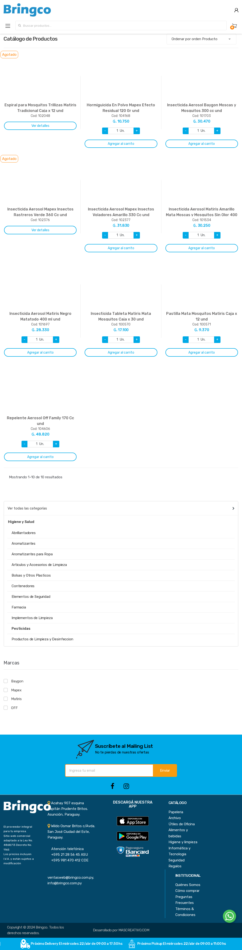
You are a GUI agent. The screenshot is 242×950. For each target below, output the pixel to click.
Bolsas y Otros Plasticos (31, 575)
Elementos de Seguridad (31, 597)
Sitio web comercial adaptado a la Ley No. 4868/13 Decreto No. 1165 (18, 842)
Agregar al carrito (121, 144)
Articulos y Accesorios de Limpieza (39, 565)
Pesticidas (21, 628)
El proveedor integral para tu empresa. (18, 829)
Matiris (16, 699)
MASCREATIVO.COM (133, 930)
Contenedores (23, 586)
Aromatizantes (23, 543)
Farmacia (19, 607)
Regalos (175, 866)
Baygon (17, 681)
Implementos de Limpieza (32, 618)
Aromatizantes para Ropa (32, 554)
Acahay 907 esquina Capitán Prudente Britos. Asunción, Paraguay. (68, 809)
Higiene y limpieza (183, 842)
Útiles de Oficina (182, 824)
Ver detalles (40, 126)
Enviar (165, 770)
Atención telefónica (66, 849)
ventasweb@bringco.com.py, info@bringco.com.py (71, 878)
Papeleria (176, 812)
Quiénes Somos (187, 885)
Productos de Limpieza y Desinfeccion (42, 639)
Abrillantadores (24, 533)
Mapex (16, 690)
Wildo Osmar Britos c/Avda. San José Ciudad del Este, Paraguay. (71, 832)
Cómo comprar (187, 891)
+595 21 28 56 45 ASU (68, 854)
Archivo (175, 818)
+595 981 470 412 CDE (68, 860)
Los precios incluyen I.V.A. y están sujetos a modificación (19, 858)
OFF (14, 708)
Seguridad (177, 860)
